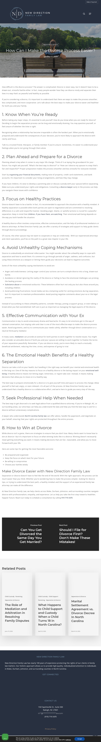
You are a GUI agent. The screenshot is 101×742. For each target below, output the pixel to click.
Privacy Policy (50, 729)
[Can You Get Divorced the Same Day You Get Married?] (26, 534)
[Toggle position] (90, 679)
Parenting (18, 596)
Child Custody (9, 596)
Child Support (53, 596)
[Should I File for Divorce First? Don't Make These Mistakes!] (74, 534)
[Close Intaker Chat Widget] (94, 679)
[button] (90, 14)
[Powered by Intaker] (84, 737)
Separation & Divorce (12, 600)
